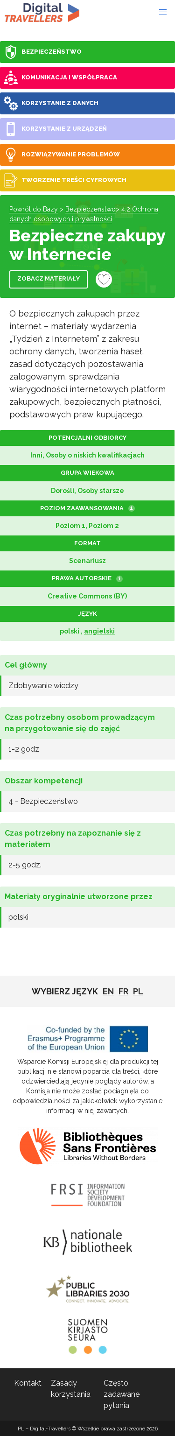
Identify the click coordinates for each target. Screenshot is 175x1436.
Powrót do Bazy (33, 209)
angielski (99, 631)
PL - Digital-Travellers (42, 12)
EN (108, 991)
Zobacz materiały (48, 278)
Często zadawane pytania (122, 1394)
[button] (163, 12)
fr (123, 991)
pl (138, 991)
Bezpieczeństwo (90, 209)
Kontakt (28, 1383)
